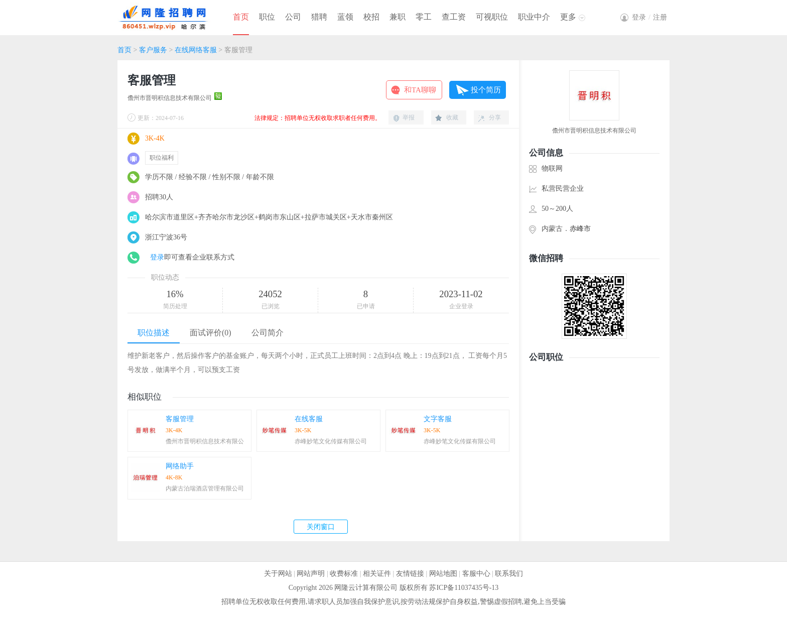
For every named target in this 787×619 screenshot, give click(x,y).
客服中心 (476, 573)
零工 (424, 17)
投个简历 (486, 90)
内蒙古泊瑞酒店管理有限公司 (205, 488)
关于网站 (278, 573)
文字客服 (438, 419)
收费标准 (344, 573)
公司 (293, 17)
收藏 (452, 117)
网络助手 (180, 466)
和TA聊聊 (420, 90)
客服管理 (180, 419)
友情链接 (410, 573)
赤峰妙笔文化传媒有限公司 (331, 441)
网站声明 (311, 573)
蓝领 (345, 17)
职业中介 (534, 17)
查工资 (454, 17)
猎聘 (319, 17)
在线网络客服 (196, 50)
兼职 (397, 17)
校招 (371, 17)
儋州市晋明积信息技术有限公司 (169, 97)
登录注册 (649, 17)
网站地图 (443, 573)
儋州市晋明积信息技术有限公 (205, 441)
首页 (241, 17)
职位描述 (154, 332)
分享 (495, 117)
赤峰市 (580, 228)
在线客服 (309, 419)
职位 (267, 17)
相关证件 (377, 573)
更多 (568, 17)
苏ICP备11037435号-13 (463, 587)
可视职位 (492, 17)
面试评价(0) (210, 332)
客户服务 (153, 50)
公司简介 (267, 332)
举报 (409, 117)
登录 (157, 257)
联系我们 (509, 573)
